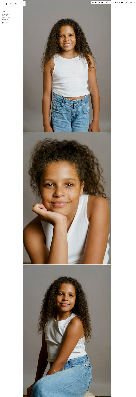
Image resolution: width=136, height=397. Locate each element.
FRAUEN (101, 2)
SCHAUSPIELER (118, 2)
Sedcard (4, 24)
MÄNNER (108, 2)
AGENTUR (128, 2)
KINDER (94, 2)
